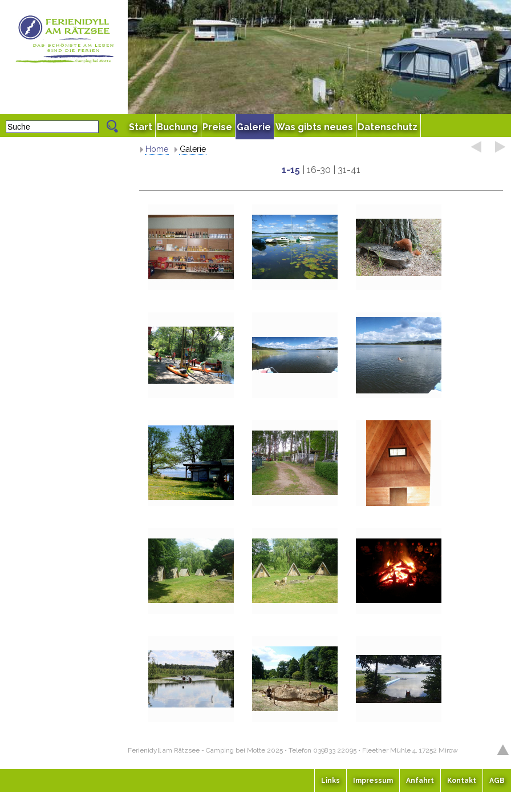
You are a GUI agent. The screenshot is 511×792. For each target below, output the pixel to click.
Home (156, 149)
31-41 (349, 169)
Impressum (373, 781)
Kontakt (461, 781)
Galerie (193, 149)
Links (330, 781)
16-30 (319, 169)
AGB (497, 781)
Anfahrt (420, 781)
